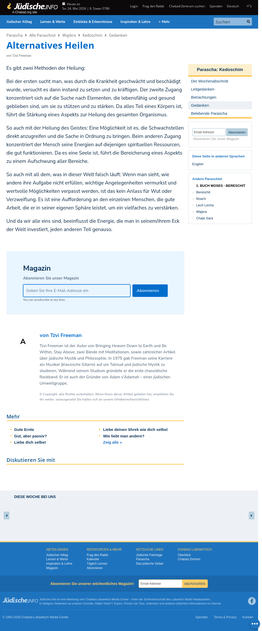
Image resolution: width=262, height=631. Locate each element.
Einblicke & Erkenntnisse (92, 22)
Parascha (14, 35)
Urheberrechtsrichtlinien (131, 399)
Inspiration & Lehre (135, 22)
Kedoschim (92, 35)
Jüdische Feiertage (149, 555)
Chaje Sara (204, 218)
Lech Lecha (205, 205)
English (198, 164)
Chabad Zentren (189, 559)
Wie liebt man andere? (123, 436)
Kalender (93, 559)
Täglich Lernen (97, 563)
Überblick (184, 555)
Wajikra (69, 35)
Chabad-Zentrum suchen (187, 6)
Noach (201, 199)
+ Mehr (164, 22)
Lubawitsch (104, 599)
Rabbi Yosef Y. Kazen (108, 603)
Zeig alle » (112, 442)
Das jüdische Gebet (149, 563)
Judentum (152, 603)
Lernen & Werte (52, 22)
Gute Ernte (24, 429)
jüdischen (182, 603)
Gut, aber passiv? (30, 436)
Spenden (216, 6)
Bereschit (203, 192)
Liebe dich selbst (30, 442)
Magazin (52, 568)
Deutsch (233, 6)
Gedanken (118, 35)
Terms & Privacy (225, 617)
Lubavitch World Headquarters (191, 599)
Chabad (90, 599)
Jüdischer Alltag (19, 22)
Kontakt (248, 617)
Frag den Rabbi (153, 6)
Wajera (201, 212)
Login (133, 6)
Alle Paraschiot (42, 35)
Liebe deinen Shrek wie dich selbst (135, 429)
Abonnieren (95, 568)
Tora (141, 603)
